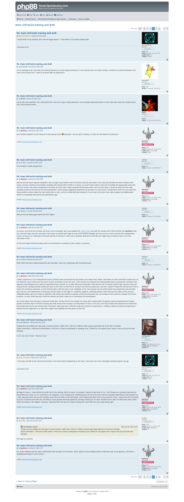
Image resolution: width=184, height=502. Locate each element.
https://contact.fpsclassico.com (32, 142)
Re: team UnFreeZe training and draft (37, 33)
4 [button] (156, 28)
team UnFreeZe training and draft (35, 24)
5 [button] (159, 28)
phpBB (85, 491)
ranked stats (85, 231)
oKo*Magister (28, 427)
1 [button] (147, 28)
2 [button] (150, 28)
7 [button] (164, 28)
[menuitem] (29, 15)
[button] (140, 28)
